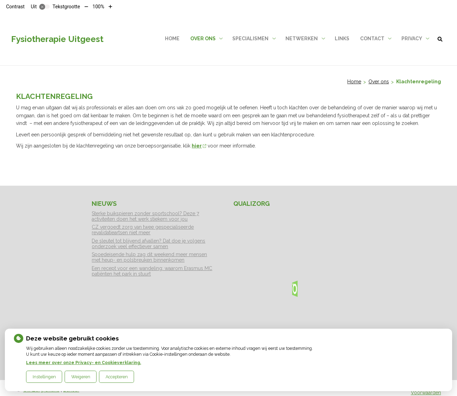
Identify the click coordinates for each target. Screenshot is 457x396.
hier (199, 146)
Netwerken (301, 38)
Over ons (203, 38)
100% (98, 6)
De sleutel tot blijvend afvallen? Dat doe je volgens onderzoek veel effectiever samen (148, 243)
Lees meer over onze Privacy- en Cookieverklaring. (83, 362)
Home (172, 38)
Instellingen (44, 376)
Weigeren (80, 376)
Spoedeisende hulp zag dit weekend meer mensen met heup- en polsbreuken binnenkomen (149, 257)
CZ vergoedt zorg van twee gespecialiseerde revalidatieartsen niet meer (143, 229)
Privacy (411, 38)
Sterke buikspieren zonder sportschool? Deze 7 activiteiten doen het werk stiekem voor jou (145, 216)
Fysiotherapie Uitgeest (57, 39)
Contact (372, 38)
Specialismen (250, 38)
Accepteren (117, 376)
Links (342, 38)
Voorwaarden (426, 392)
